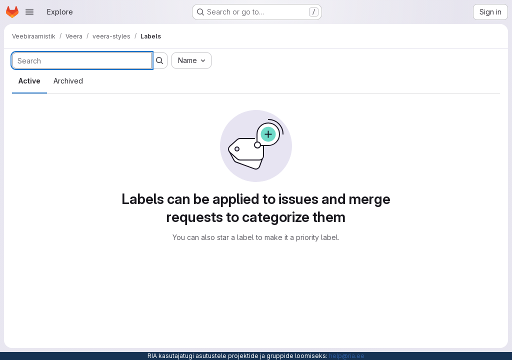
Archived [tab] (68, 80)
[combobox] (192, 60)
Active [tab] (29, 80)
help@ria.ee (346, 356)
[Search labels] (82, 60)
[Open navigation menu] (30, 12)
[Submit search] (160, 60)
